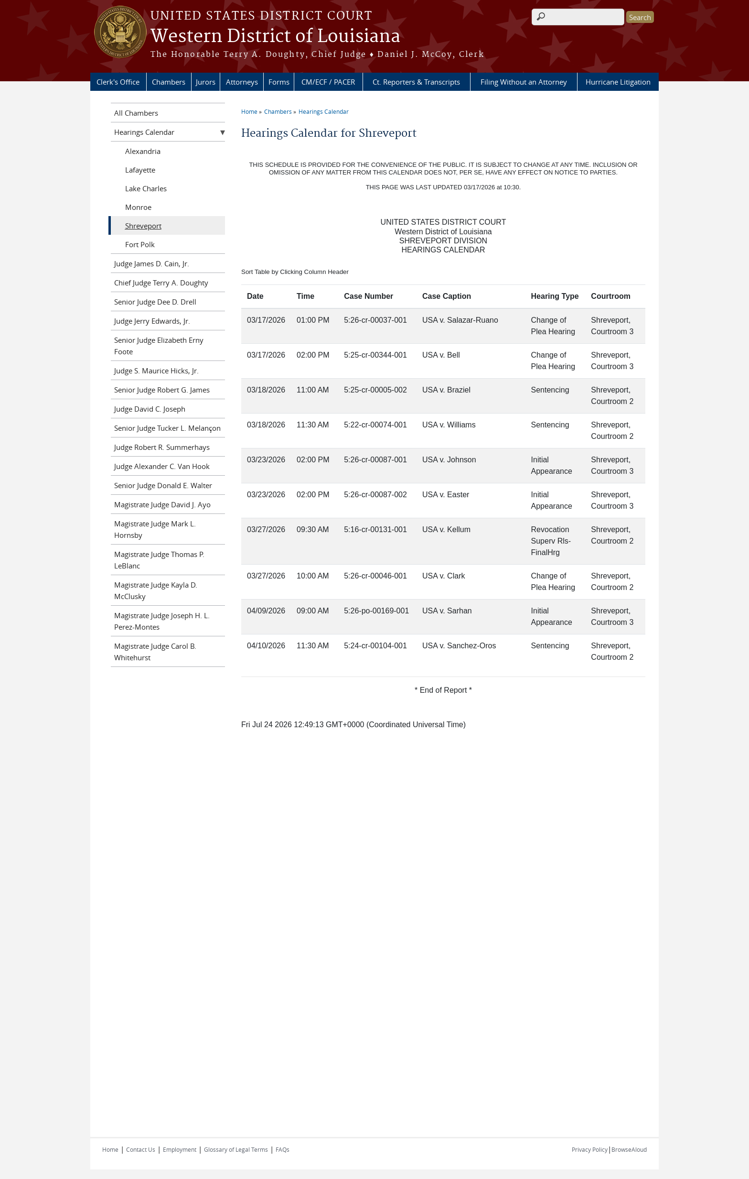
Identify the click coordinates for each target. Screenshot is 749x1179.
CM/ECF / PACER (328, 82)
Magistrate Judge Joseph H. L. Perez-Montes (162, 621)
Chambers (168, 82)
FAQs (282, 1149)
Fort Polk (140, 244)
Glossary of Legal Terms (236, 1149)
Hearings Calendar (324, 111)
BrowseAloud (629, 1149)
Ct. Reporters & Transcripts (416, 82)
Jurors (205, 82)
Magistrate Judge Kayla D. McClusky (155, 590)
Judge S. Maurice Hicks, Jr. (156, 370)
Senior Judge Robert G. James (162, 389)
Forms (278, 82)
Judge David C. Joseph (149, 409)
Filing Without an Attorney (524, 82)
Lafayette (140, 170)
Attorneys (242, 82)
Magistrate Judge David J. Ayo (162, 504)
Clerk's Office (117, 82)
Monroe (138, 207)
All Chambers (136, 113)
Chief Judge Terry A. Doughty (161, 282)
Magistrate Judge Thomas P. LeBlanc (159, 559)
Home (249, 111)
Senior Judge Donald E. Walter (163, 485)
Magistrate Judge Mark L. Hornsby (155, 529)
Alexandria (142, 151)
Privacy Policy (590, 1149)
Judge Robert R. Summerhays (162, 447)
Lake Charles (146, 188)
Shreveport (143, 225)
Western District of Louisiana (275, 37)
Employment (179, 1149)
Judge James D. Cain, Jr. (151, 263)
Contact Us (140, 1149)
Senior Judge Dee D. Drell (155, 301)
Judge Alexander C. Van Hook (162, 466)
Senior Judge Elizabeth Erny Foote (158, 345)
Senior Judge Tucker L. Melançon (167, 428)
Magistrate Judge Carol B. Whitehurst (155, 651)
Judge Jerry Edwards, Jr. (152, 321)
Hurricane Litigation (618, 82)
